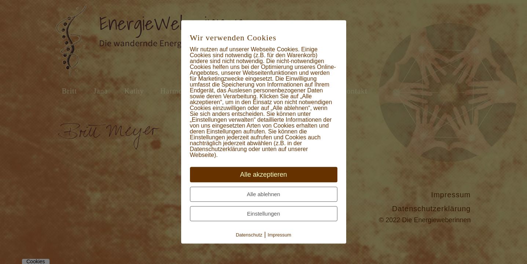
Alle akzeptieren (263, 175)
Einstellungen (263, 214)
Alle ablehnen (263, 194)
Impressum (279, 235)
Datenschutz (249, 235)
